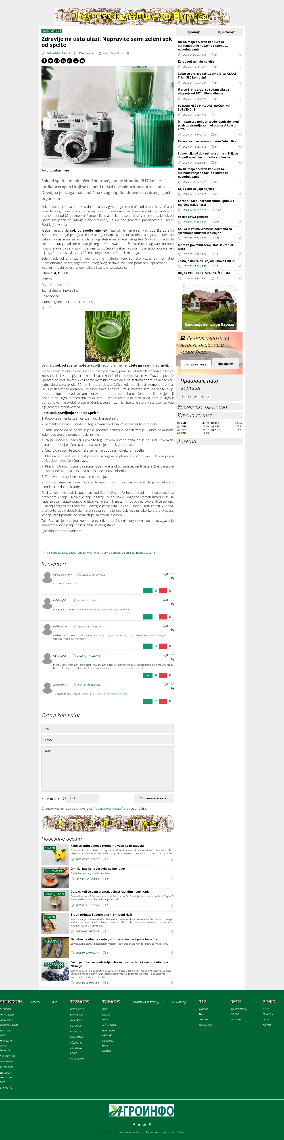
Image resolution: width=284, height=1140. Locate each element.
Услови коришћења (131, 1132)
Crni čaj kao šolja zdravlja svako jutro (97, 869)
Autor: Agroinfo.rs (113, 53)
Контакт (181, 1132)
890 (217, 222)
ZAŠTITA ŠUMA (109, 1025)
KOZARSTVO (76, 1025)
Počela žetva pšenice (193, 217)
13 (216, 254)
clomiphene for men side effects (131, 668)
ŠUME (105, 1009)
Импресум (168, 1132)
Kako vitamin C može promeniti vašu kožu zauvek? (107, 846)
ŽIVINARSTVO (76, 1037)
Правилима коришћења (111, 808)
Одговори (170, 576)
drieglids (62, 600)
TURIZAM (203, 1019)
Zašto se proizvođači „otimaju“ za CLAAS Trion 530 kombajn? (207, 75)
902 (217, 238)
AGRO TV (35, 1002)
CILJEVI (266, 1019)
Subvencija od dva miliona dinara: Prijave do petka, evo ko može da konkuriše (208, 155)
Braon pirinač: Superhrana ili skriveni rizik (101, 915)
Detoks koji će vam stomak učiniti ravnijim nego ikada (110, 892)
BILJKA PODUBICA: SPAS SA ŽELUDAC (204, 273)
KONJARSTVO (76, 1031)
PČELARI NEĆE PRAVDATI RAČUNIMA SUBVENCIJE (204, 107)
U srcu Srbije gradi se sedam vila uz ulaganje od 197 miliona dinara (203, 91)
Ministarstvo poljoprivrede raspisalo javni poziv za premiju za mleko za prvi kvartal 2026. (208, 125)
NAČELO (267, 1025)
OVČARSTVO (76, 1020)
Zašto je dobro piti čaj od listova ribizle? (206, 261)
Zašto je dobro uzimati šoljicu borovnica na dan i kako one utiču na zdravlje (119, 964)
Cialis (56, 583)
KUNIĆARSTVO (77, 1058)
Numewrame (64, 574)
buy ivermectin (78, 638)
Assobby (61, 655)
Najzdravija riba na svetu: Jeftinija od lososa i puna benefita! (114, 939)
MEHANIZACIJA (178, 1002)
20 (216, 266)
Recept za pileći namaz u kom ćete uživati (208, 141)
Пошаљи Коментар (153, 798)
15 (216, 278)
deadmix (62, 626)
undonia (62, 685)
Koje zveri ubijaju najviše (196, 62)
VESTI (54, 1002)
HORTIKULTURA (7, 1055)
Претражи (225, 364)
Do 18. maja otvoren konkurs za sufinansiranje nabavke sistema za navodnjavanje (203, 45)
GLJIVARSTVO (6, 1087)
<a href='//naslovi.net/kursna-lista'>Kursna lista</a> (209, 428)
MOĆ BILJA (236, 1019)
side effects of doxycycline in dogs (109, 693)
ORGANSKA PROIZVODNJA (146, 1002)
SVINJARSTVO (76, 1014)
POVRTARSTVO (7, 1014)
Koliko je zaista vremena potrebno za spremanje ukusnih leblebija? (205, 231)
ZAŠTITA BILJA (6, 1067)
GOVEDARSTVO (77, 1009)
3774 (218, 210)
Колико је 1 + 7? (53, 798)
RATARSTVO (5, 1009)
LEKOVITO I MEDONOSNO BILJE (6, 1077)
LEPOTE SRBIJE (206, 1025)
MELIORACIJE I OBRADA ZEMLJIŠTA (6, 1045)
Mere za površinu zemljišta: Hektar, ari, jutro (206, 247)
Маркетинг (152, 1132)
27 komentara (87, 53)
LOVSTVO (106, 1051)
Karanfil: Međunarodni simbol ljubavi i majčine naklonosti (206, 203)
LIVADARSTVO (6, 1061)
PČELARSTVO (76, 1042)
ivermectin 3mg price (100, 609)
